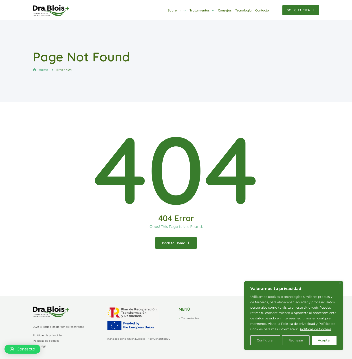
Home (40, 70)
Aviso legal (40, 346)
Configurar (265, 340)
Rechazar (295, 340)
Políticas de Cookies (315, 329)
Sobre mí (174, 10)
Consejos (225, 10)
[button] (22, 349)
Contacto (262, 10)
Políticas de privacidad (48, 335)
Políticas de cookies (46, 340)
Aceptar (324, 340)
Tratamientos (199, 10)
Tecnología (243, 10)
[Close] (340, 283)
